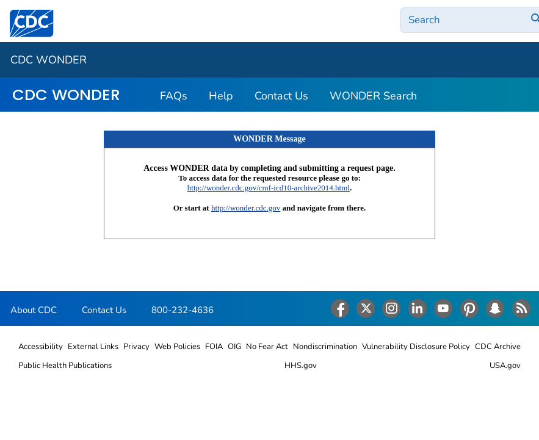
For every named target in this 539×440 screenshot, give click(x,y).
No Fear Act (267, 346)
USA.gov (505, 365)
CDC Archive (498, 346)
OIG (234, 346)
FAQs (173, 95)
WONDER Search (373, 95)
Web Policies (177, 346)
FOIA (214, 346)
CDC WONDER (48, 59)
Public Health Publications (65, 365)
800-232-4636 (182, 310)
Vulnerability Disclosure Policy (416, 346)
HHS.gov (300, 365)
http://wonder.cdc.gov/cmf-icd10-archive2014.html (268, 187)
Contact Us (281, 95)
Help (221, 95)
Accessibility (40, 346)
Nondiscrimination (325, 346)
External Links (93, 346)
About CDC (33, 310)
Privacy (136, 346)
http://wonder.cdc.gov (245, 207)
